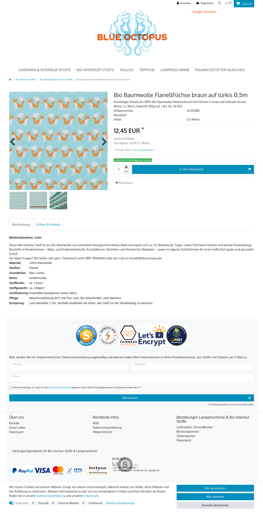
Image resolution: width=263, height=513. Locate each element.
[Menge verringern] (126, 172)
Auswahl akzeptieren (215, 505)
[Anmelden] (182, 3)
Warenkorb (184, 440)
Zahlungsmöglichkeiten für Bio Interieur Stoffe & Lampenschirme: (55, 451)
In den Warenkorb (215, 169)
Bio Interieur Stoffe (95, 70)
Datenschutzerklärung (107, 427)
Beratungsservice (188, 431)
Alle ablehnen (215, 496)
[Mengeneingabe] (119, 169)
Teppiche (147, 70)
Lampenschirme (174, 70)
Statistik (43, 503)
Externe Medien (68, 503)
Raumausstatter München (220, 70)
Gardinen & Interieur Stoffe (44, 70)
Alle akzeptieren (215, 488)
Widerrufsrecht (103, 432)
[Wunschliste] (228, 3)
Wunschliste (124, 182)
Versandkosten (145, 149)
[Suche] (219, 3)
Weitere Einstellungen (120, 503)
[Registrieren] (204, 3)
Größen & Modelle (48, 224)
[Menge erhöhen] (126, 167)
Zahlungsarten (186, 436)
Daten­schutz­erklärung (51, 496)
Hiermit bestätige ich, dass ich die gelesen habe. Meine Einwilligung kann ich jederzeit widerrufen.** (77, 387)
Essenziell (22, 503)
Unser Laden (17, 427)
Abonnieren (186, 398)
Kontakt (14, 423)
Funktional (95, 503)
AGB (96, 423)
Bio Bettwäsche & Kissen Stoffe (56, 79)
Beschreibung (21, 224)
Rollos (126, 70)
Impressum (16, 432)
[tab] (21, 224)
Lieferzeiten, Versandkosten (195, 427)
